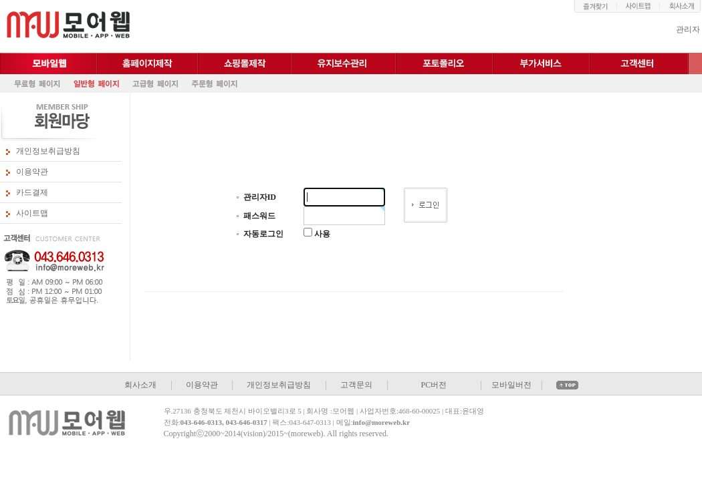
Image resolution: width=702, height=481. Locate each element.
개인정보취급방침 (48, 151)
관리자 (688, 29)
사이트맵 (32, 213)
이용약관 (32, 171)
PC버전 (434, 384)
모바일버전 (511, 384)
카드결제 (32, 192)
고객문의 (356, 384)
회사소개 (140, 384)
